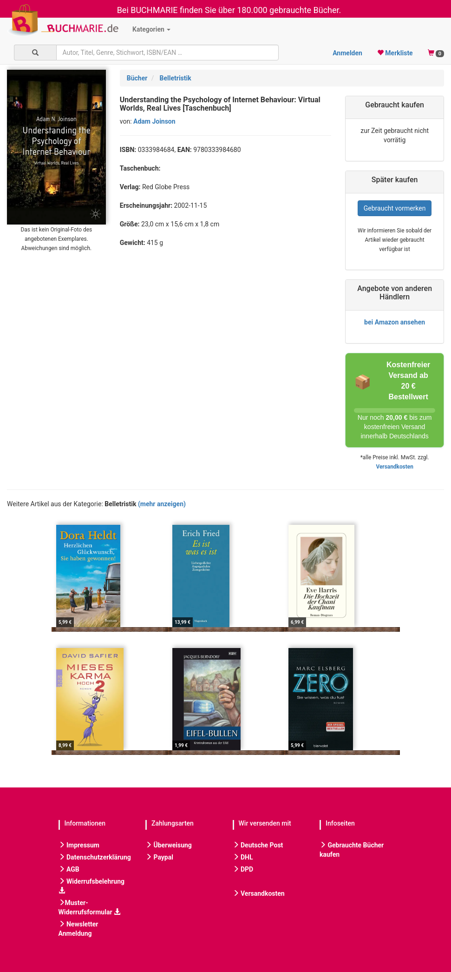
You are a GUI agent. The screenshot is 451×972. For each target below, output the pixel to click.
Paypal (159, 857)
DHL (243, 857)
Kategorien (151, 29)
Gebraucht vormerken (395, 208)
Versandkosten (394, 466)
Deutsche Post (258, 845)
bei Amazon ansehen (394, 322)
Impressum (79, 845)
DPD (243, 869)
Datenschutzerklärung (95, 857)
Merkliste (395, 53)
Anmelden (347, 53)
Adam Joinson (154, 121)
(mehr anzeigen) (162, 504)
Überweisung (168, 845)
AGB (69, 869)
